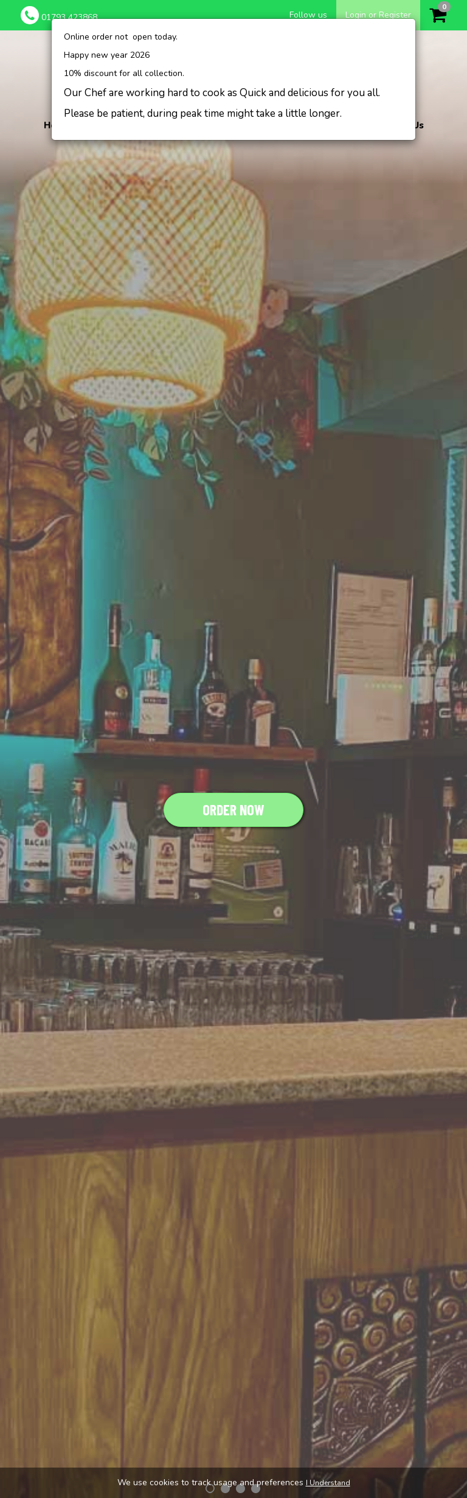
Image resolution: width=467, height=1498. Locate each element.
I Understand (328, 1483)
